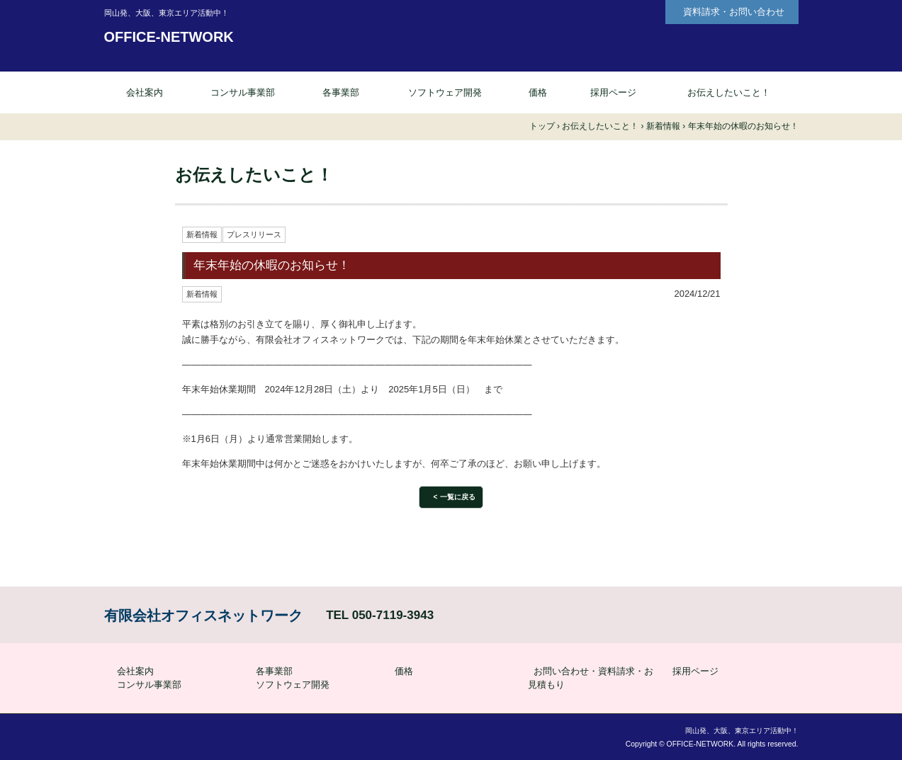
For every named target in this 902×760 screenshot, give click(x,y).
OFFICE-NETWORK (169, 37)
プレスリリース (254, 234)
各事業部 (340, 92)
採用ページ (613, 92)
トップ (542, 126)
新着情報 (202, 234)
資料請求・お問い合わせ (733, 12)
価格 (538, 92)
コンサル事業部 (242, 92)
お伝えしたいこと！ (728, 92)
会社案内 (144, 92)
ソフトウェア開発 (445, 92)
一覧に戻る (457, 497)
